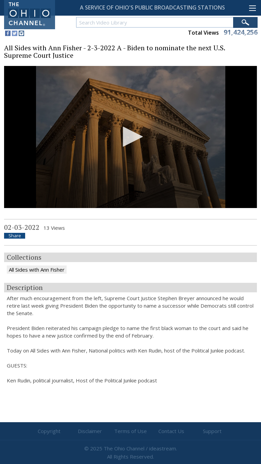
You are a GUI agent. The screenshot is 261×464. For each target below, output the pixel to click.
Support (212, 431)
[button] (130, 137)
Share (14, 236)
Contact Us (171, 431)
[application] (130, 137)
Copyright (49, 431)
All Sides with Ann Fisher (37, 269)
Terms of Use (130, 431)
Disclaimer (90, 431)
